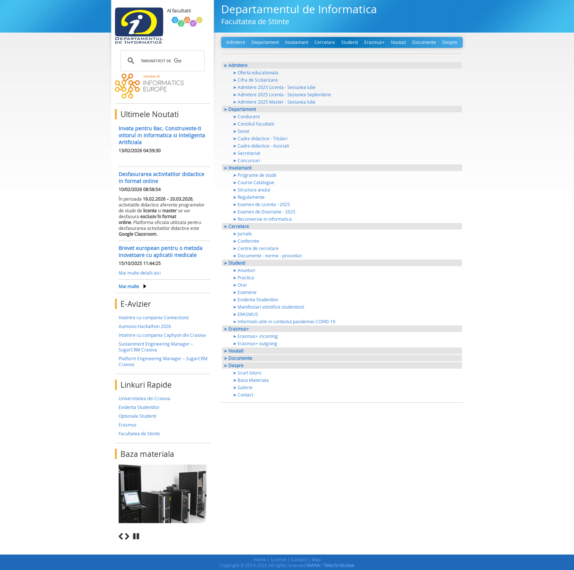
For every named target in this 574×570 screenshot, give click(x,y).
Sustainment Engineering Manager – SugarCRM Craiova (156, 347)
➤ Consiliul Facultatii (253, 124)
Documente (424, 42)
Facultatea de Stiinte (139, 433)
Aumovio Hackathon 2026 (145, 326)
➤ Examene (245, 292)
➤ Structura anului (251, 190)
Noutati (398, 42)
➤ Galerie (243, 387)
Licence (278, 559)
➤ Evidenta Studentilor (256, 299)
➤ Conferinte (246, 241)
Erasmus (128, 425)
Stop (136, 536)
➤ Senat (241, 131)
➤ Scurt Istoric (247, 373)
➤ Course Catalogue (253, 182)
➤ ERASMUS (245, 314)
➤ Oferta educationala (255, 72)
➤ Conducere (246, 116)
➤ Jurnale (242, 233)
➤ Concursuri (246, 160)
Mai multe (129, 286)
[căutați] (161, 60)
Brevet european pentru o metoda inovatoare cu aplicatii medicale (160, 251)
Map (316, 559)
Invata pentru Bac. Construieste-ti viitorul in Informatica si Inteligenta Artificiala (162, 135)
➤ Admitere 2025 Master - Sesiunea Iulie (274, 102)
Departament (265, 42)
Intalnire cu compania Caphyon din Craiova (162, 335)
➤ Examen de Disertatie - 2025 (264, 212)
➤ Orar (240, 285)
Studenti (349, 42)
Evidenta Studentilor (139, 407)
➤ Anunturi (244, 270)
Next (127, 536)
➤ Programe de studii (254, 175)
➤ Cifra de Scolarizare (255, 80)
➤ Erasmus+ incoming (255, 336)
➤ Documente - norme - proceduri (267, 255)
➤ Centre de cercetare (256, 248)
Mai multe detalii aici (140, 273)
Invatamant (296, 42)
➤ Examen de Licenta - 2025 (261, 204)
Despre (449, 42)
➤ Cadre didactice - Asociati (261, 146)
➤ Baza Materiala (251, 380)
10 (207, 544)
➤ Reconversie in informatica (262, 219)
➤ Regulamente (249, 197)
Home (260, 559)
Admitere (235, 42)
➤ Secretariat (246, 153)
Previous (121, 536)
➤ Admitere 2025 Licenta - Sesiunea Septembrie (282, 94)
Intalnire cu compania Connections (154, 317)
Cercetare (324, 42)
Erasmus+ (374, 42)
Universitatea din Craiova (144, 398)
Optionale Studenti (137, 416)
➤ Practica (243, 277)
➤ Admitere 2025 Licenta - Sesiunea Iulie (274, 87)
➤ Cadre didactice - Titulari (260, 138)
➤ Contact (243, 395)
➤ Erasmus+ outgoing (255, 343)
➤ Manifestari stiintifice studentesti (268, 307)
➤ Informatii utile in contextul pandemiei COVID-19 (284, 321)
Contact (299, 559)
